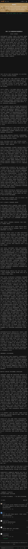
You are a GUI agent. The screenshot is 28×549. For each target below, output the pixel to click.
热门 (6, 1)
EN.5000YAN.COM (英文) (5, 542)
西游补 (20, 13)
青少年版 (10, 13)
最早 (26, 500)
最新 (24, 500)
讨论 (8, 1)
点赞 (10, 509)
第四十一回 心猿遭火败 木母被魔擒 (10, 496)
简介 (17, 13)
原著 (7, 13)
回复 (12, 509)
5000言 (2, 1)
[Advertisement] (14, 22)
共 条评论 (3, 500)
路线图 (14, 13)
